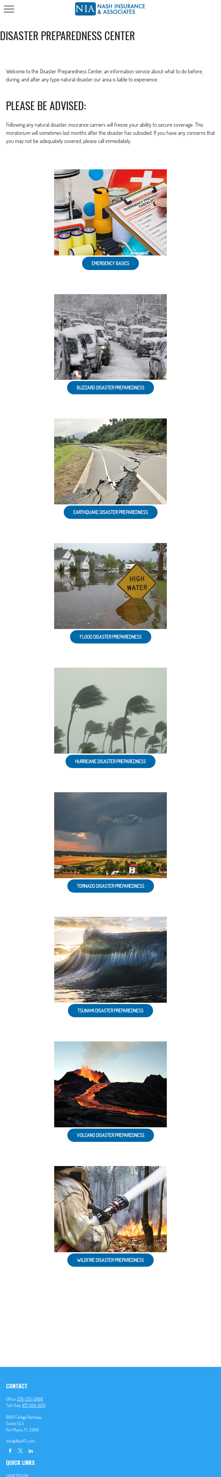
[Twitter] (20, 1451)
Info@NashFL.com (20, 1441)
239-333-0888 (30, 1399)
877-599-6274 (33, 1405)
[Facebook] (10, 1451)
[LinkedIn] (30, 1451)
